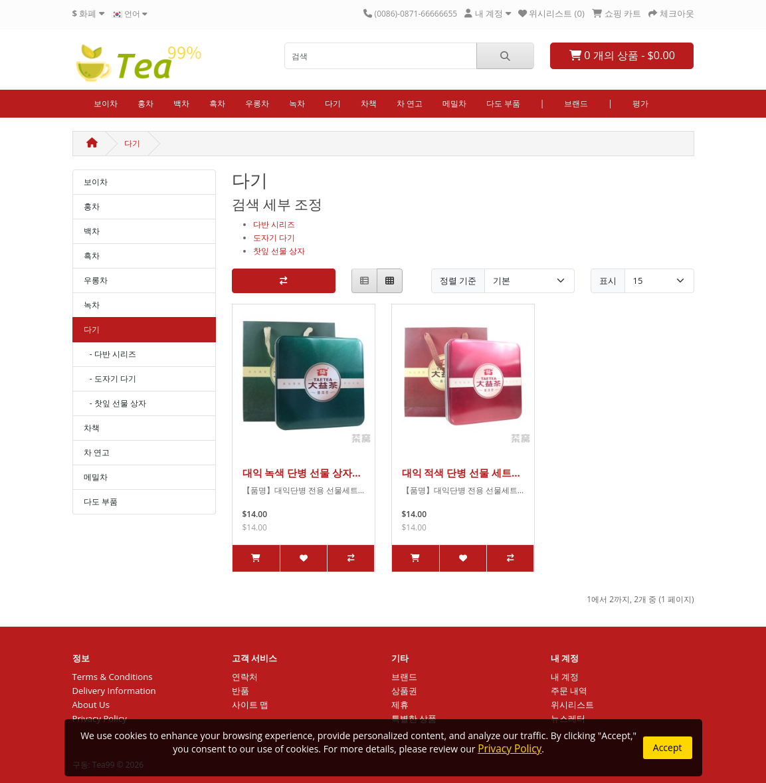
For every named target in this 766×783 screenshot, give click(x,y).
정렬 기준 (458, 280)
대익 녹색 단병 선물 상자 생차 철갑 (297, 473)
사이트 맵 (250, 705)
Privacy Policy (509, 749)
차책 (369, 103)
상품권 (404, 691)
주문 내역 (569, 691)
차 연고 (410, 103)
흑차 (217, 103)
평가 (640, 103)
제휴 (400, 705)
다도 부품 (503, 103)
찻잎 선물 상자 (279, 251)
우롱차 (257, 103)
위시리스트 (572, 705)
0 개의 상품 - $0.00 (622, 55)
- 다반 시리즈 (110, 354)
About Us (91, 705)
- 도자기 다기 (110, 378)
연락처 (245, 677)
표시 (608, 280)
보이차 (106, 103)
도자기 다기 (274, 237)
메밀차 (454, 103)
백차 (181, 103)
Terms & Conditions (112, 677)
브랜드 (576, 103)
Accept (667, 747)
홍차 (145, 103)
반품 (240, 691)
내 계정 (565, 677)
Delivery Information (114, 691)
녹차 (297, 103)
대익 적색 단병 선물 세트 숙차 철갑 (457, 473)
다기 (333, 103)
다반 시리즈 (274, 224)
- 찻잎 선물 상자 (115, 403)
